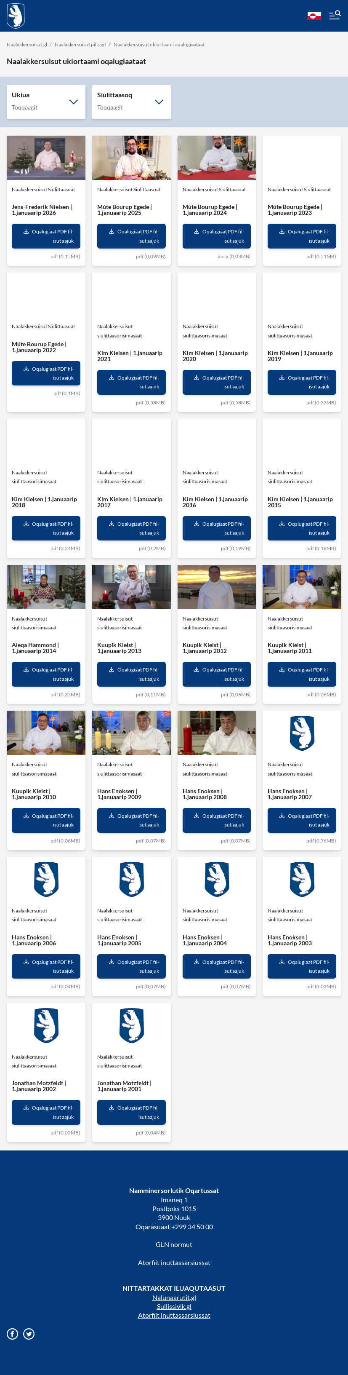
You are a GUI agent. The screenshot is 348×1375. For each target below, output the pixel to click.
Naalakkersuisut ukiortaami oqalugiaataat (159, 44)
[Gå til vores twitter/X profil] (29, 1334)
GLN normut (174, 1244)
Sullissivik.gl (174, 1306)
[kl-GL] (314, 16)
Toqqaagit (24, 107)
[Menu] (334, 16)
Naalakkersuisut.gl (27, 44)
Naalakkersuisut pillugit (80, 44)
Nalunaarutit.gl (174, 1297)
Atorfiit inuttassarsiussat (174, 1262)
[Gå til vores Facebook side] (12, 1334)
